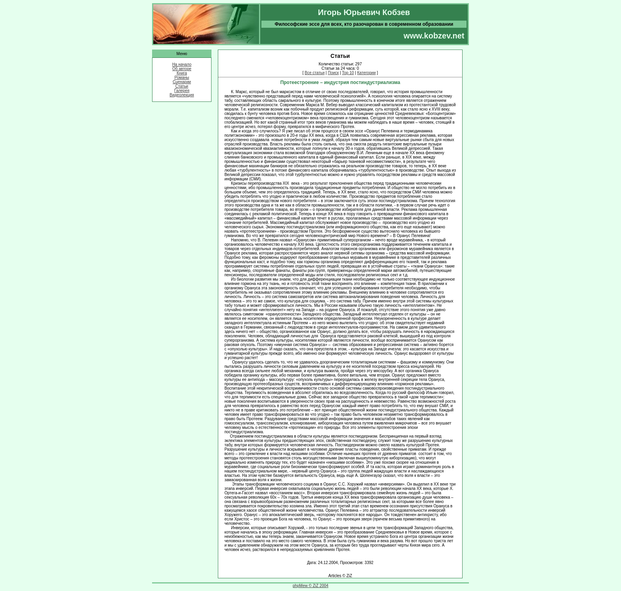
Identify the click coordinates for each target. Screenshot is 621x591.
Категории (366, 73)
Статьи (181, 86)
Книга (182, 73)
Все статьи (314, 73)
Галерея (181, 90)
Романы (182, 77)
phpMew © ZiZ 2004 (310, 585)
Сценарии (182, 82)
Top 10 (348, 73)
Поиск (333, 73)
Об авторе (181, 69)
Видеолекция (182, 95)
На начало (182, 64)
